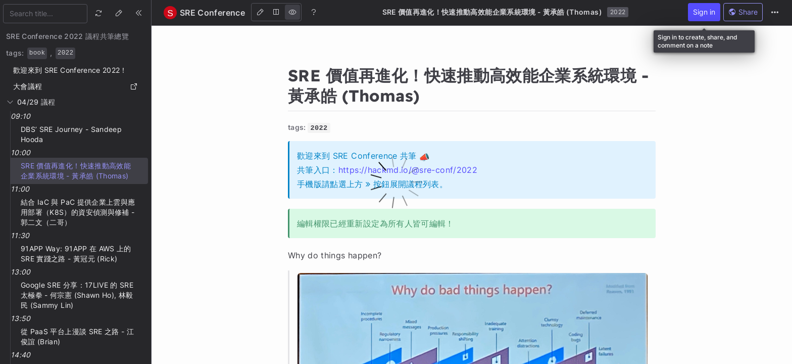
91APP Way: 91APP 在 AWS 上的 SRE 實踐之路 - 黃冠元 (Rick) (76, 253)
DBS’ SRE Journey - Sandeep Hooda (71, 134)
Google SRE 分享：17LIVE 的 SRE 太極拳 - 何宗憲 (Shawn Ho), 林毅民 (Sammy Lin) (77, 295)
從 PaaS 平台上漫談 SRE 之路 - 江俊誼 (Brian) (77, 336)
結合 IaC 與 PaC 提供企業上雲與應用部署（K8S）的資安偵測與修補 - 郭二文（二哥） (78, 212)
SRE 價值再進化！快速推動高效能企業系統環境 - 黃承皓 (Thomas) (76, 170)
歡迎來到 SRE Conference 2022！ (70, 70)
